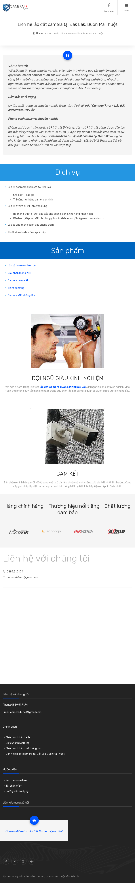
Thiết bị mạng (16, 288)
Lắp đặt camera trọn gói (22, 265)
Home (39, 33)
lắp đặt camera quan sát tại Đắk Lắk (63, 387)
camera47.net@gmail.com (22, 577)
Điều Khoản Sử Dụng (17, 743)
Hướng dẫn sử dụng (17, 791)
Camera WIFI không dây (21, 295)
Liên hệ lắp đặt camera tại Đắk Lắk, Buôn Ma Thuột (35, 753)
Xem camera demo (17, 780)
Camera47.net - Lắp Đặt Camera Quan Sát (34, 831)
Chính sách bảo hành (18, 737)
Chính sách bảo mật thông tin (23, 748)
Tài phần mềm (14, 785)
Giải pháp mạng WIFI (19, 273)
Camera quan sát (18, 280)
